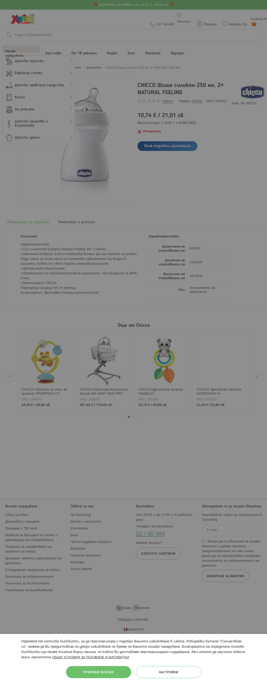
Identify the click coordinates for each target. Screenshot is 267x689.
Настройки (168, 672)
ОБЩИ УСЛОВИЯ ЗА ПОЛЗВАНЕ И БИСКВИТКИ (90, 657)
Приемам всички (98, 672)
